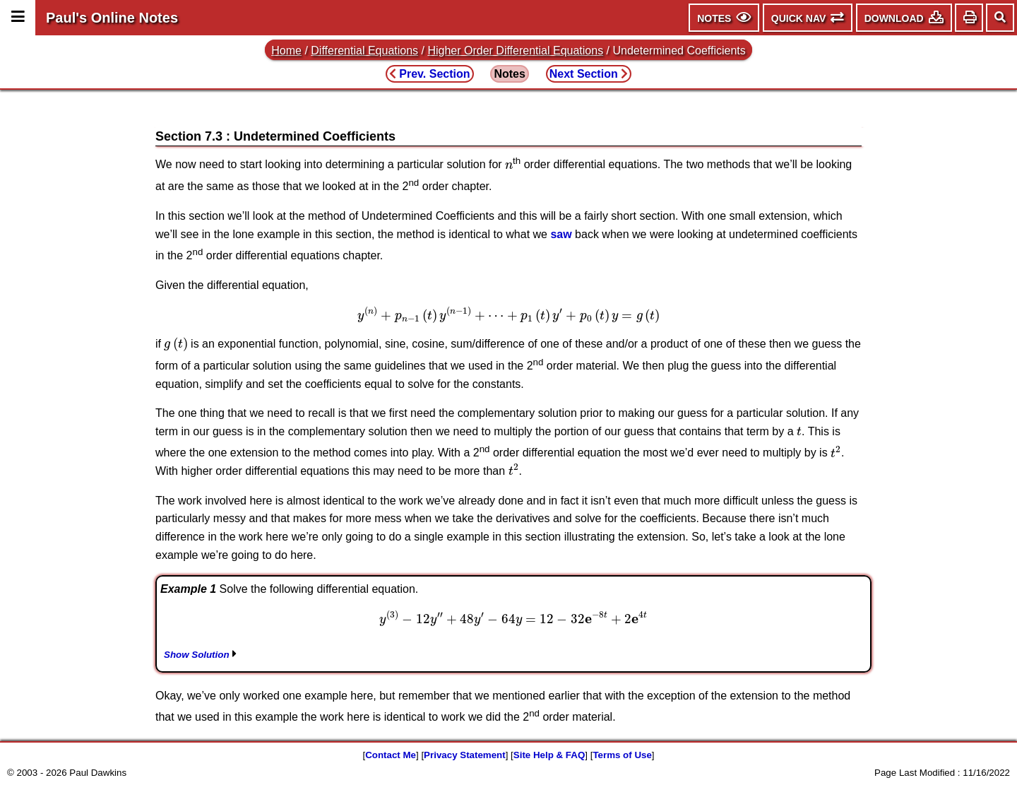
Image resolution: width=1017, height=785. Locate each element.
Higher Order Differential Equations (515, 51)
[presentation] (509, 165)
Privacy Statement (465, 755)
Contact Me (390, 755)
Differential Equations (364, 51)
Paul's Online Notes (112, 17)
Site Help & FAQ (549, 755)
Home (286, 51)
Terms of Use (622, 755)
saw (560, 234)
